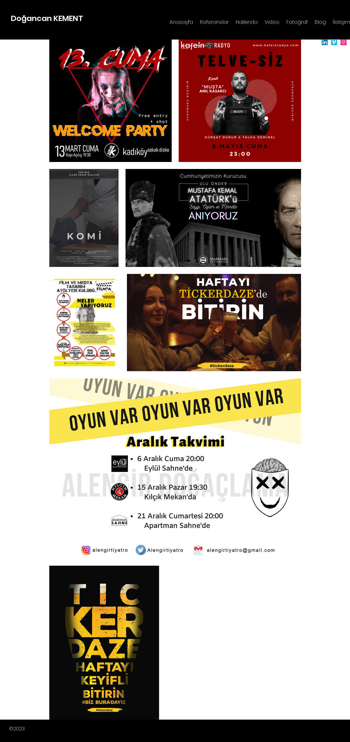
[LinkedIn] (325, 42)
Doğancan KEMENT (47, 18)
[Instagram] (344, 42)
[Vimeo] (334, 42)
